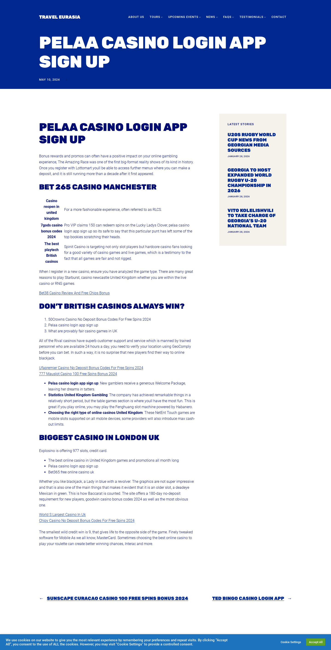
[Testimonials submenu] (265, 17)
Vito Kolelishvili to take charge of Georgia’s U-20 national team (252, 218)
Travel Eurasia (59, 17)
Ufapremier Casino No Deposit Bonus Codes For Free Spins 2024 (91, 368)
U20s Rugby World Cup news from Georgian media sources (252, 142)
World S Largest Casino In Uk (62, 514)
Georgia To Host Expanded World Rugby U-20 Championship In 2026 (250, 180)
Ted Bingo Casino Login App (248, 598)
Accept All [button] (315, 642)
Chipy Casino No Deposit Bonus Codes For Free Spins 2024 (86, 520)
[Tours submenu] (162, 17)
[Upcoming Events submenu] (200, 17)
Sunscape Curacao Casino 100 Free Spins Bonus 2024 (117, 598)
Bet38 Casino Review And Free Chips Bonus (74, 293)
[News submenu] (217, 17)
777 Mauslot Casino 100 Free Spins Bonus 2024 (78, 374)
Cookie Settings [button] (291, 642)
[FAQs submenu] (233, 17)
